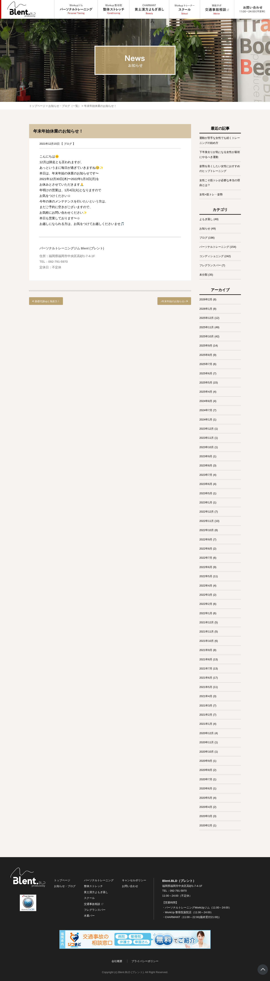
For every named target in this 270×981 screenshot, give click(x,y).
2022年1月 (205, 613)
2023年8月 (205, 465)
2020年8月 (205, 769)
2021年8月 (205, 659)
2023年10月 (206, 447)
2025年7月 (205, 364)
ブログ (68, 143)
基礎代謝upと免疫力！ (47, 301)
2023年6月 (205, 484)
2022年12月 (206, 511)
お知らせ (204, 228)
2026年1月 (205, 308)
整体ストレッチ (93, 886)
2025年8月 (205, 354)
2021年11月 (206, 631)
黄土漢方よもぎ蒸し (96, 892)
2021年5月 (205, 687)
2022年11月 (206, 521)
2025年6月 (205, 373)
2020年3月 (205, 816)
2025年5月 (205, 382)
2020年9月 (205, 760)
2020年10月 (206, 751)
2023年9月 (205, 456)
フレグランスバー (210, 265)
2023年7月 (205, 474)
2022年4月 (205, 585)
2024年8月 (205, 401)
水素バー (89, 915)
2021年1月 (205, 723)
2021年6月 (205, 677)
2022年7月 (205, 557)
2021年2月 (205, 714)
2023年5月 (205, 493)
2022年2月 (205, 603)
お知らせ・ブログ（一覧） (64, 105)
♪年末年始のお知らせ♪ (173, 301)
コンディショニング (211, 256)
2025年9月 (205, 345)
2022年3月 (205, 594)
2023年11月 (206, 437)
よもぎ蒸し (206, 219)
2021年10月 (206, 640)
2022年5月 (205, 576)
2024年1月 (205, 419)
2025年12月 (206, 317)
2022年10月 (206, 530)
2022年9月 (205, 539)
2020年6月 (205, 788)
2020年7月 (205, 779)
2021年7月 (205, 668)
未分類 (203, 274)
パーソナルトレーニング (214, 246)
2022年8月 (205, 548)
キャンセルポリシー (134, 880)
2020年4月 (205, 806)
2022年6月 (205, 567)
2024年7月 (205, 410)
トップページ (37, 105)
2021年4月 (205, 696)
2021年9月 (205, 650)
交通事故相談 (92, 904)
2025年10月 (206, 336)
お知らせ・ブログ (65, 886)
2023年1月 (205, 502)
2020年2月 (205, 825)
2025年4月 (205, 391)
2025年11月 (206, 327)
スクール (89, 898)
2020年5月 (205, 797)
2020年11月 (206, 742)
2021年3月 (205, 705)
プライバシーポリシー (144, 961)
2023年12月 (206, 428)
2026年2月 (205, 299)
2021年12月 (206, 622)
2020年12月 (206, 733)
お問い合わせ (130, 886)
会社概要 (117, 961)
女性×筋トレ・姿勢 (211, 194)
